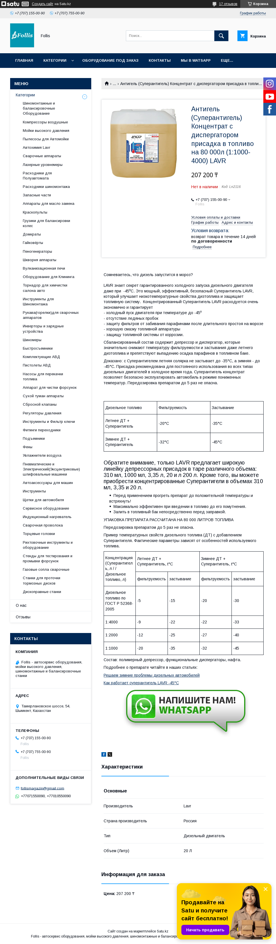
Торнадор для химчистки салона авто (45, 287)
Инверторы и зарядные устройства (43, 328)
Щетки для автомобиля (43, 500)
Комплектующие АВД (41, 357)
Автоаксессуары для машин (48, 483)
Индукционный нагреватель (47, 517)
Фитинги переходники (42, 430)
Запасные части (37, 195)
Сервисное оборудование (46, 508)
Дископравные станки (42, 592)
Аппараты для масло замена (48, 203)
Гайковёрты (33, 243)
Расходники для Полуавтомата (37, 175)
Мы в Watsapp (196, 60)
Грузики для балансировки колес (46, 223)
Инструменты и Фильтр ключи (49, 421)
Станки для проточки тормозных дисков (41, 580)
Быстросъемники (38, 348)
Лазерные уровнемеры (43, 165)
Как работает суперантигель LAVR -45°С (141, 683)
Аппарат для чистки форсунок (50, 387)
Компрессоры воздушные (45, 122)
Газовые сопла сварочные (46, 569)
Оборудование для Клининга (48, 277)
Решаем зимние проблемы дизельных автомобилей (152, 675)
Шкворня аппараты (39, 260)
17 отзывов (228, 4)
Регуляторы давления (42, 413)
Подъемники (34, 438)
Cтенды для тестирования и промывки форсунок (47, 558)
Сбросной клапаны (40, 404)
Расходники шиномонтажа (46, 187)
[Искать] (221, 35)
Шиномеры (32, 340)
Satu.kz (162, 931)
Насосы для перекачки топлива (43, 376)
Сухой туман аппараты (43, 396)
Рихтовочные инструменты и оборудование (48, 545)
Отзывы (23, 617)
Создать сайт (42, 4)
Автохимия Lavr (36, 147)
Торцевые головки (39, 534)
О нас (21, 605)
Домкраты (32, 234)
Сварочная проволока (43, 525)
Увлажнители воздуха (42, 455)
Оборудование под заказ (110, 60)
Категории (54, 60)
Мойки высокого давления (46, 130)
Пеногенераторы (37, 251)
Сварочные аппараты (42, 156)
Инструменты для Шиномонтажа (38, 301)
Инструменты (34, 491)
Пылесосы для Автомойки (46, 139)
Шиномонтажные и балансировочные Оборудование (39, 108)
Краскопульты (35, 212)
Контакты (160, 60)
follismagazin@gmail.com (42, 788)
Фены (27, 447)
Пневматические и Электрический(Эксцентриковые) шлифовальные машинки (51, 469)
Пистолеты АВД (37, 365)
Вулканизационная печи (44, 268)
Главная (24, 60)
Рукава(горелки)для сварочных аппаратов (51, 315)
